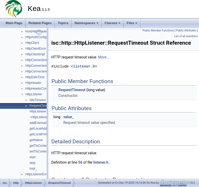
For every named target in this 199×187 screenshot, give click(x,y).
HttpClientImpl (35, 54)
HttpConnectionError (39, 66)
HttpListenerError (37, 174)
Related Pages (40, 23)
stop (32, 163)
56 (80, 162)
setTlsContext (39, 151)
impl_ (33, 168)
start (32, 157)
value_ (68, 117)
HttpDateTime (35, 77)
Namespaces (86, 23)
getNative (36, 140)
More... (103, 57)
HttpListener (33, 94)
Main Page (14, 23)
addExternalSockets (43, 123)
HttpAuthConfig (35, 37)
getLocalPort (38, 134)
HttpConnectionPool (39, 71)
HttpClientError (35, 48)
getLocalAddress (41, 128)
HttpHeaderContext (38, 88)
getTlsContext (39, 146)
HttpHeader (33, 83)
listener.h (84, 66)
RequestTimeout (41, 106)
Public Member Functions (158, 30)
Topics (63, 23)
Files (132, 23)
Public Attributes (186, 30)
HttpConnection (36, 60)
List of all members (186, 36)
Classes (112, 23)
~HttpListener (39, 117)
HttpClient (32, 43)
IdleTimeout (38, 100)
